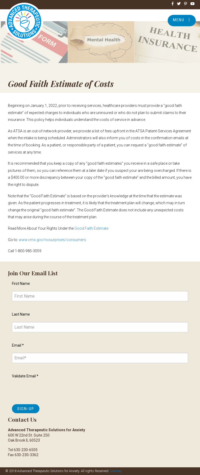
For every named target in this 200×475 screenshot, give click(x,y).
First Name (21, 283)
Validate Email (25, 376)
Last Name (21, 314)
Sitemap (116, 471)
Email (18, 345)
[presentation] (52, 390)
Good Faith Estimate (91, 228)
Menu (181, 20)
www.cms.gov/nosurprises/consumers (52, 240)
